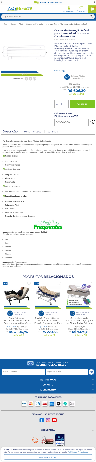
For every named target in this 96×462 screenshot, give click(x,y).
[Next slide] (94, 2)
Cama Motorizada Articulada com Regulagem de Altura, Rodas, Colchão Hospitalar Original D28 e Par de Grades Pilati (79, 323)
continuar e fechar (48, 457)
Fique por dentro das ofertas (52, 363)
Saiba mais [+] (59, 71)
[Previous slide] (3, 52)
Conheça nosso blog (48, 2)
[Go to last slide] (2, 2)
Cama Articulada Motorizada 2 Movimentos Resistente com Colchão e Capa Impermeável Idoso (17, 322)
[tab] (23, 74)
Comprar (82, 104)
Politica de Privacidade (78, 452)
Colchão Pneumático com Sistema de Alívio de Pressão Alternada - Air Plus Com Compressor (48, 322)
